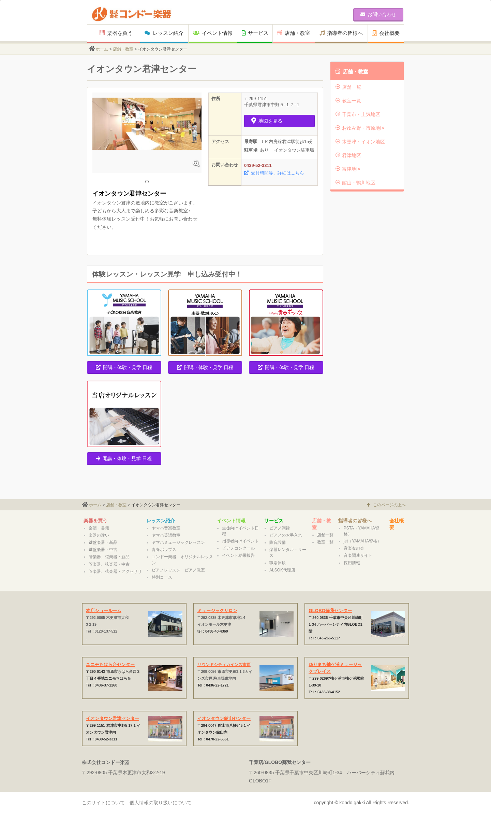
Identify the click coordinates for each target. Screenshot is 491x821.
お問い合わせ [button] (378, 14)
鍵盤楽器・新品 (103, 542)
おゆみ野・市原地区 (360, 128)
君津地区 (348, 155)
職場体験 (277, 563)
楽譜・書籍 (99, 528)
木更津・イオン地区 (360, 141)
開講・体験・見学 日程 (124, 367)
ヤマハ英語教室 (166, 535)
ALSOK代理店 (282, 570)
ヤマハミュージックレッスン (178, 542)
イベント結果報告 (238, 555)
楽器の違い (99, 535)
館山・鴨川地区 (355, 182)
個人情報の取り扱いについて (161, 802)
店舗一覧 (348, 87)
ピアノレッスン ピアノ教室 (178, 570)
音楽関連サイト (358, 555)
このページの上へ (386, 504)
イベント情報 (213, 33)
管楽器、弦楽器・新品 (109, 556)
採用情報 (352, 563)
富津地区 (348, 169)
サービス (255, 33)
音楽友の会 (354, 548)
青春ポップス (164, 549)
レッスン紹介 (164, 33)
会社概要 (386, 33)
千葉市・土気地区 (358, 114)
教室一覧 (348, 100)
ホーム (102, 49)
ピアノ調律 (279, 528)
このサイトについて (103, 802)
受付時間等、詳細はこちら (274, 172)
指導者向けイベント (240, 541)
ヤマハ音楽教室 (166, 528)
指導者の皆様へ (341, 33)
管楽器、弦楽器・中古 (109, 564)
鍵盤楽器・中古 (103, 549)
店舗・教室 (293, 33)
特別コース (162, 577)
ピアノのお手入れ (285, 535)
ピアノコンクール (238, 548)
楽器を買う (116, 33)
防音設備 (277, 542)
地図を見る (266, 121)
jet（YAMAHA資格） (362, 541)
